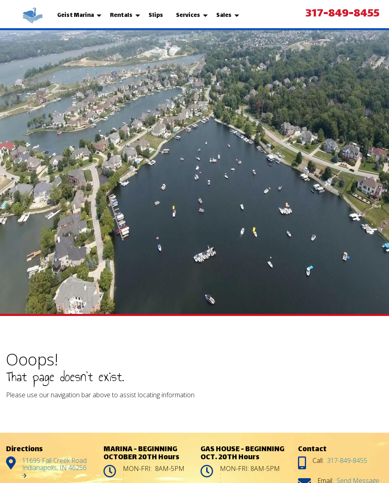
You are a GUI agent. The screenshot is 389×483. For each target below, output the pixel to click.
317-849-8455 (342, 14)
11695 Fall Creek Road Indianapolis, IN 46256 (55, 467)
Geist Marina (75, 15)
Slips (156, 15)
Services (188, 15)
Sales (224, 15)
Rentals (121, 15)
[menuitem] (33, 15)
